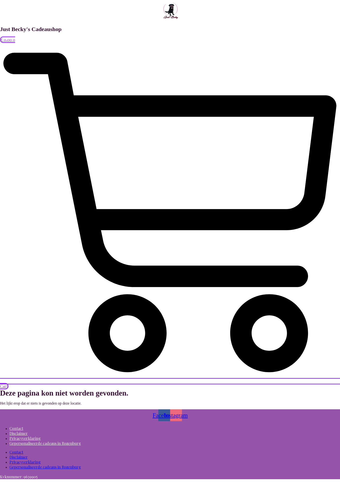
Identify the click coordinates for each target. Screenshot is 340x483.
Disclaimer (18, 433)
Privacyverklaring (25, 438)
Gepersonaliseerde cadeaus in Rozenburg (45, 443)
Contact (16, 428)
